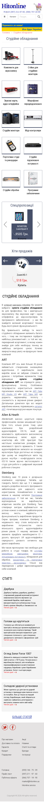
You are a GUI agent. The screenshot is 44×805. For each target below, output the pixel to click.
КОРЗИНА (38, 7)
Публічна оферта (9, 778)
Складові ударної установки (21, 685)
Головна (6, 33)
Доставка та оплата (10, 743)
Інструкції (26, 755)
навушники (22, 553)
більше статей (22, 717)
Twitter (5, 727)
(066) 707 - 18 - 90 (29, 778)
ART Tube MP (30, 394)
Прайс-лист (7, 774)
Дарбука (9, 588)
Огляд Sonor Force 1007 (17, 653)
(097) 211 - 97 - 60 (29, 774)
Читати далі (8, 608)
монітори (37, 553)
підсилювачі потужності (14, 557)
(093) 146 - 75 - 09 (29, 770)
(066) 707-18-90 (33, 12)
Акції (24, 739)
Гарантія (5, 747)
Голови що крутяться (16, 621)
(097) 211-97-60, (17, 12)
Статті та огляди (29, 747)
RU (5, 12)
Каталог (13, 17)
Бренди (25, 751)
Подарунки (6, 755)
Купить (22, 285)
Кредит (5, 751)
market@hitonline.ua (30, 781)
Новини (25, 743)
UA (8, 12)
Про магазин (7, 739)
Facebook (13, 727)
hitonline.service (29, 785)
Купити (22, 239)
